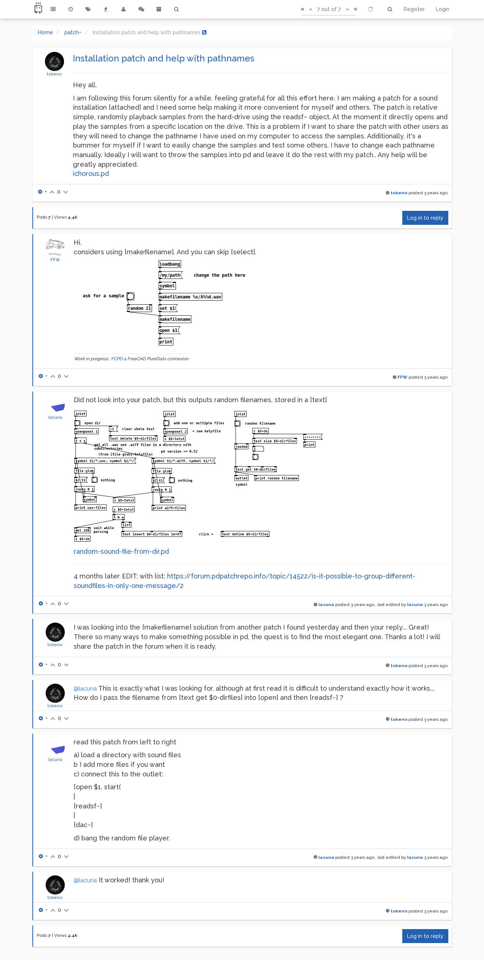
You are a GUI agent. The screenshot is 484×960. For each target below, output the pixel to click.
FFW (55, 259)
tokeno (54, 74)
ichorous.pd (91, 173)
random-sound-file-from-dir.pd (121, 551)
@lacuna (85, 688)
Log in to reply (425, 218)
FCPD (117, 358)
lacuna (55, 417)
